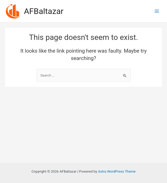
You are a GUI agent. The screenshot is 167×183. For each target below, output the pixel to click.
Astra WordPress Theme (116, 171)
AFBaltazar (43, 11)
